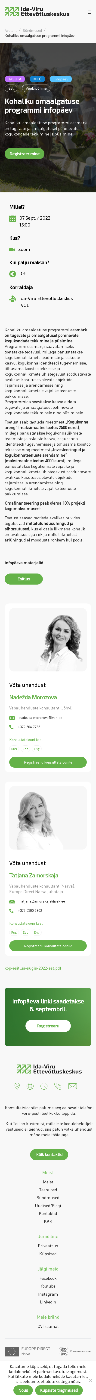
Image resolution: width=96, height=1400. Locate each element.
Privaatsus (48, 1245)
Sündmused (48, 1197)
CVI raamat (48, 1326)
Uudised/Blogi (48, 1205)
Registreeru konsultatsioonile (48, 762)
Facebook (48, 1278)
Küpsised (48, 1253)
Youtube (48, 1285)
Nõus (23, 1390)
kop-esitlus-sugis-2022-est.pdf (33, 968)
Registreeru (48, 1025)
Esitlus (24, 578)
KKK (48, 1221)
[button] (17, 1085)
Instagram (48, 1294)
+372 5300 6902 (25, 910)
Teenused (48, 1189)
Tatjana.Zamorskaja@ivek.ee (37, 901)
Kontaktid (48, 1213)
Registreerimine (24, 153)
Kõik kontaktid (49, 1154)
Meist (48, 1181)
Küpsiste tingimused (59, 1390)
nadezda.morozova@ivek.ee (35, 717)
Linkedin (48, 1301)
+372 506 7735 (24, 726)
